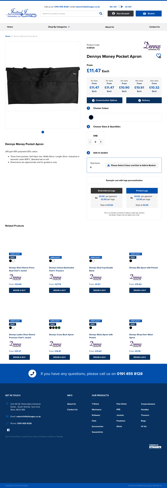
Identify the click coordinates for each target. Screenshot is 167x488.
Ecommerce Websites (136, 485)
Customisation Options (104, 100)
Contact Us (72, 409)
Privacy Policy (15, 436)
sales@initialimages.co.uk (88, 6)
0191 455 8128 (61, 6)
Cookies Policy (26, 436)
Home (7, 36)
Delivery (144, 100)
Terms (7, 436)
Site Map (60, 436)
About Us (71, 403)
